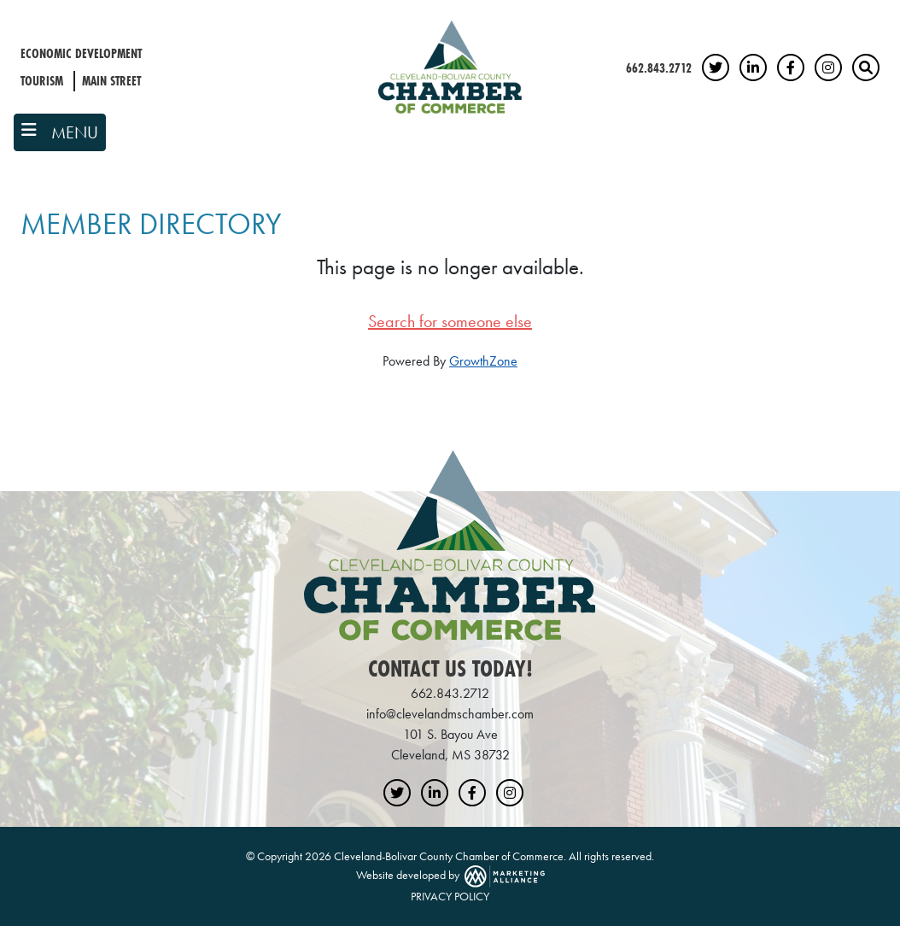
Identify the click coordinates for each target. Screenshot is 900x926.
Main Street (111, 81)
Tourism (41, 81)
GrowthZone (483, 361)
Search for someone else (450, 321)
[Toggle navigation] (60, 132)
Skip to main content (0, 14)
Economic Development (81, 53)
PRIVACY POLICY (450, 896)
